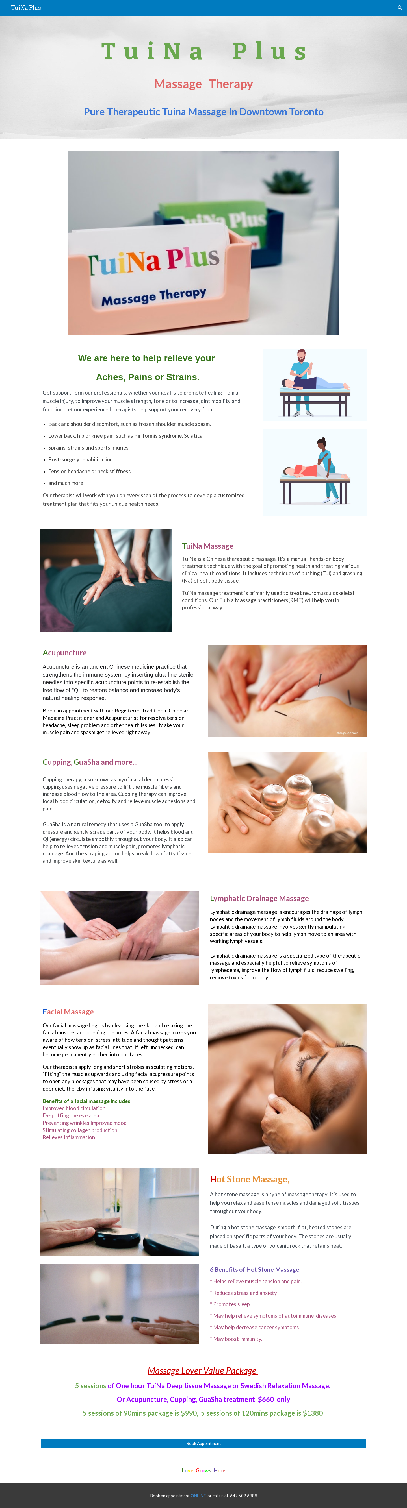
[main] (203, 77)
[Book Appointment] (203, 1443)
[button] (400, 8)
